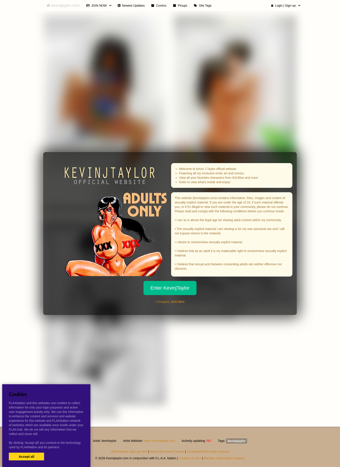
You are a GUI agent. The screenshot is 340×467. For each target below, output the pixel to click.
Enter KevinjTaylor (169, 288)
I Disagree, (170, 301)
